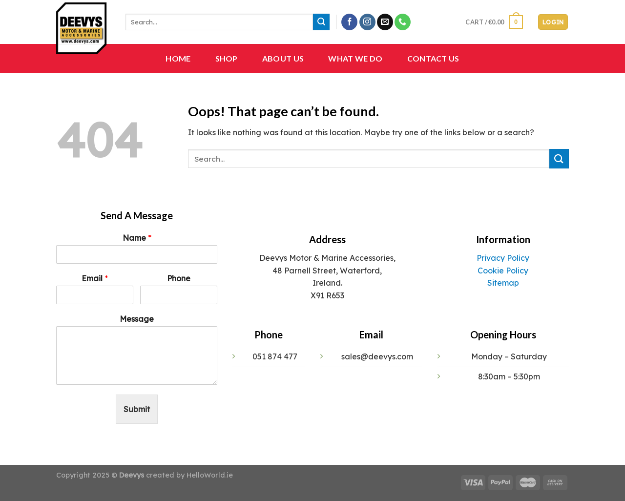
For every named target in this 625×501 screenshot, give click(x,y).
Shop (226, 58)
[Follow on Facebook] (349, 22)
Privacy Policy (503, 258)
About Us (283, 58)
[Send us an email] (385, 22)
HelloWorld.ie (210, 475)
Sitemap (503, 283)
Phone (178, 278)
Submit (137, 409)
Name (137, 238)
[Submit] (321, 22)
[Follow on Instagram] (367, 22)
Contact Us (433, 58)
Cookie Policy (503, 270)
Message (137, 319)
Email (95, 278)
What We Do (355, 58)
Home (178, 58)
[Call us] (403, 22)
